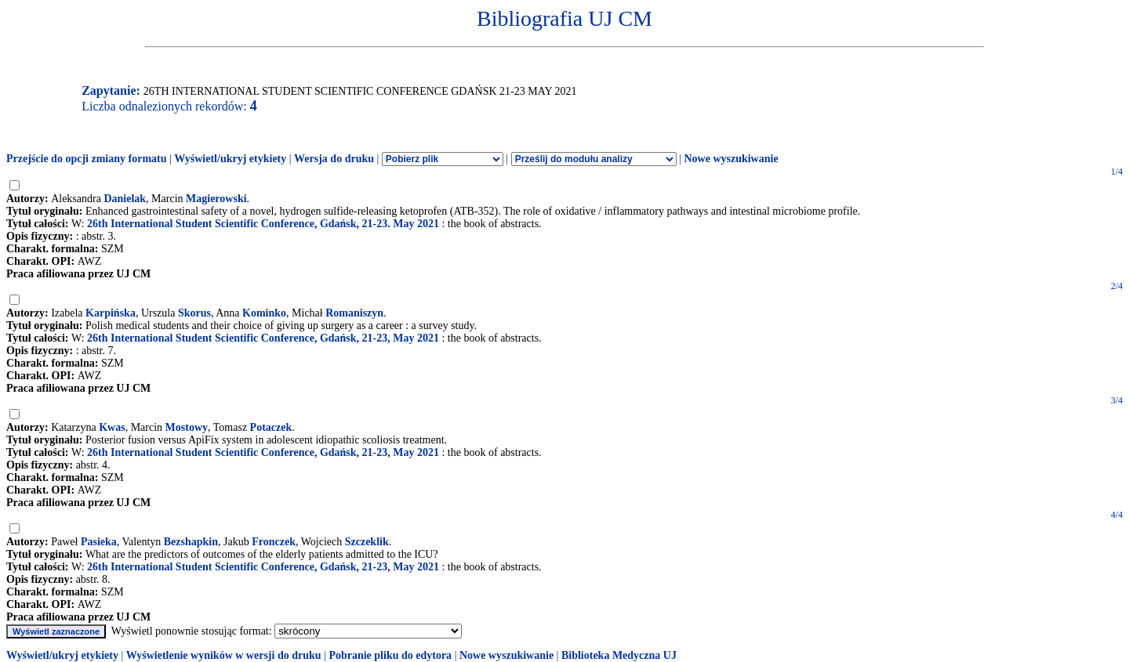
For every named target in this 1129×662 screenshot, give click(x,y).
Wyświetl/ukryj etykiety (230, 159)
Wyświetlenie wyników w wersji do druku (223, 655)
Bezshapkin (191, 542)
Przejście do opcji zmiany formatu (86, 159)
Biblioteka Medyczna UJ (619, 655)
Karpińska (110, 313)
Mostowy (186, 427)
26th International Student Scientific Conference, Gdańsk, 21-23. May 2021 (263, 224)
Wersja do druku (334, 159)
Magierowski (216, 198)
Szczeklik (367, 542)
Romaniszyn (354, 313)
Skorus (194, 313)
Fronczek (274, 542)
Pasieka (99, 542)
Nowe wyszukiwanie (731, 159)
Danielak (124, 198)
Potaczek (271, 427)
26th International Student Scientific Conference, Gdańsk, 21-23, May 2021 (263, 338)
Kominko (264, 313)
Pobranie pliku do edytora (390, 655)
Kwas (112, 427)
